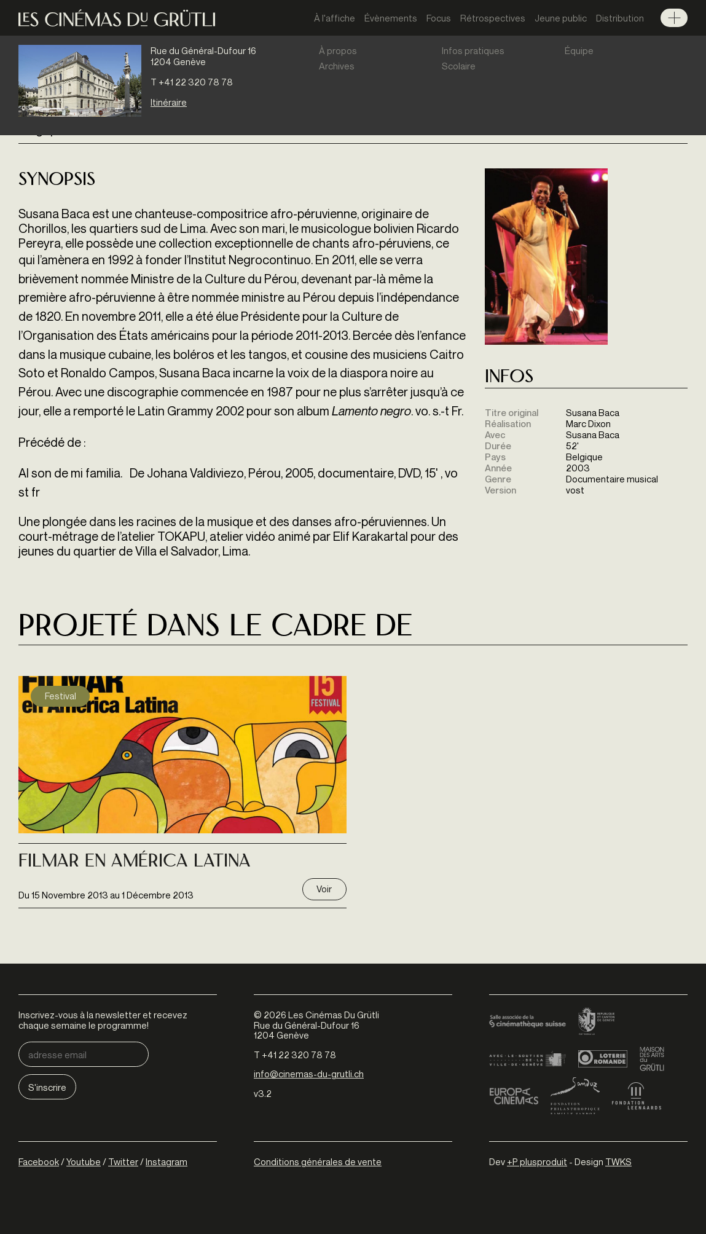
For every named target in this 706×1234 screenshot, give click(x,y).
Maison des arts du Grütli (652, 1058)
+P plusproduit (537, 1161)
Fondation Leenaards (636, 1095)
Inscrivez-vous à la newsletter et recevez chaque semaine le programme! (102, 1020)
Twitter (123, 1161)
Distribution (620, 17)
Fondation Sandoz (575, 1095)
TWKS (618, 1161)
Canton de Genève (596, 1022)
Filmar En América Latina (134, 862)
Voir (324, 888)
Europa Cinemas (513, 1095)
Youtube (83, 1161)
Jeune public (561, 17)
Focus (438, 17)
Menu (674, 18)
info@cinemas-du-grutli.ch (309, 1073)
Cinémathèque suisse (527, 1022)
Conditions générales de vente (318, 1161)
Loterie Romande (602, 1058)
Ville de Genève (527, 1058)
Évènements (390, 17)
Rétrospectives (492, 17)
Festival (60, 695)
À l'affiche (334, 17)
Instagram (166, 1161)
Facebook (38, 1161)
